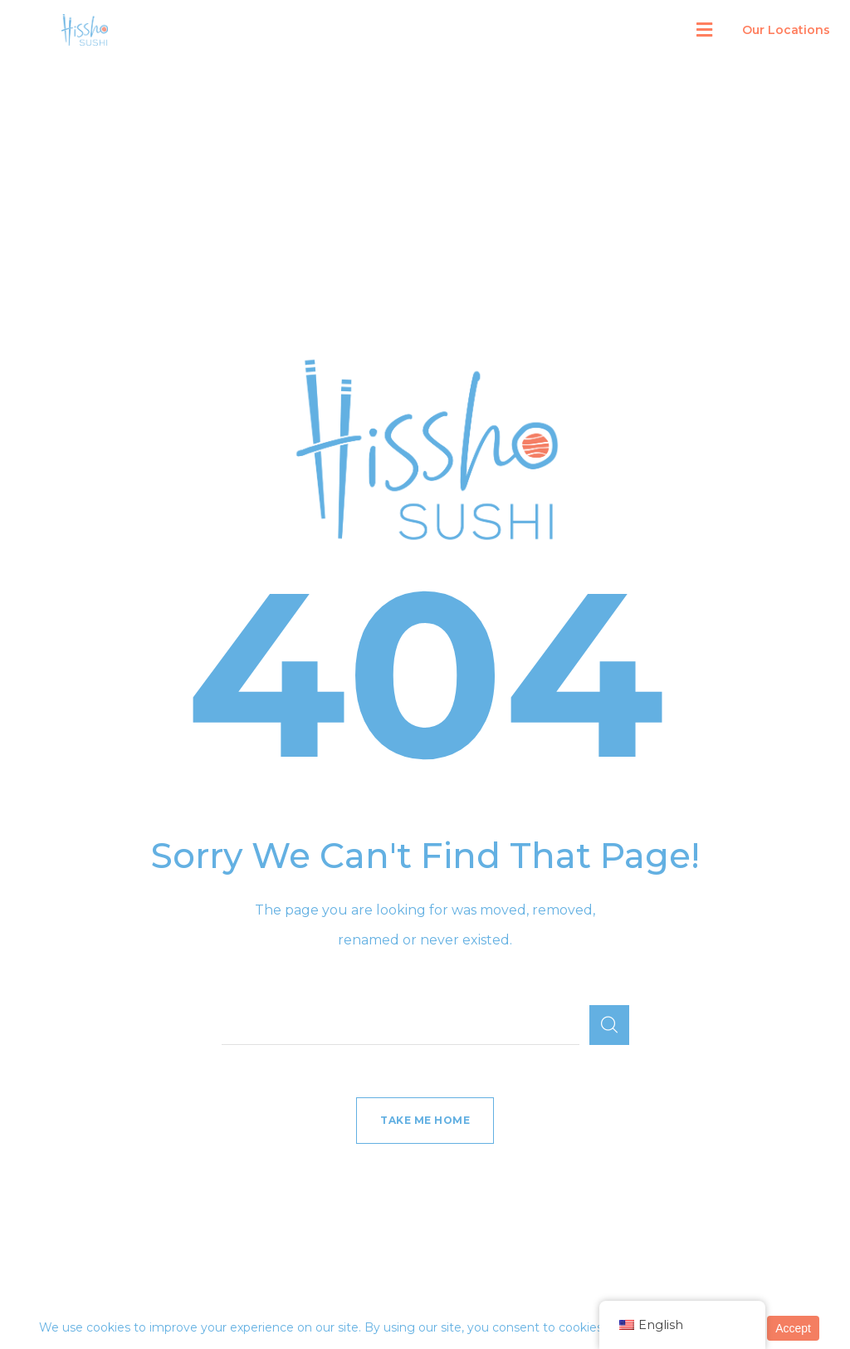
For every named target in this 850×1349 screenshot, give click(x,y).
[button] (704, 30)
